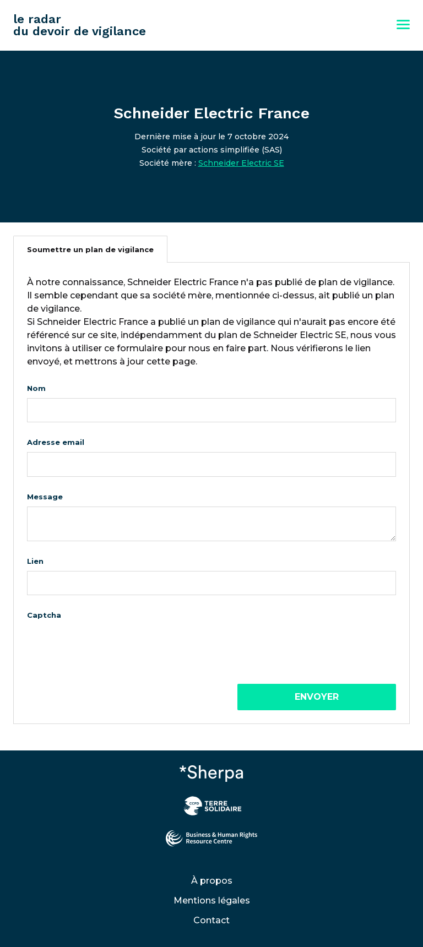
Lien (35, 561)
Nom (36, 388)
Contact (211, 920)
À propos (211, 880)
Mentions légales (211, 900)
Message (45, 496)
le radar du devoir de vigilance (79, 25)
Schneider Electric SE (241, 163)
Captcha (44, 615)
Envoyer (317, 697)
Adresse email (55, 442)
